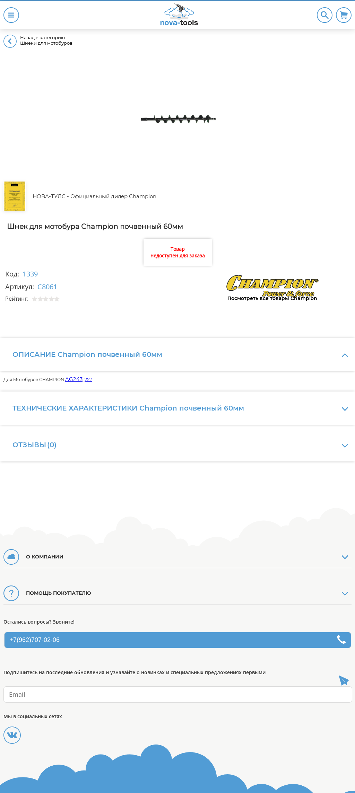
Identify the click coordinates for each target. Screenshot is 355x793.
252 (88, 379)
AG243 (74, 379)
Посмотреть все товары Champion (272, 298)
